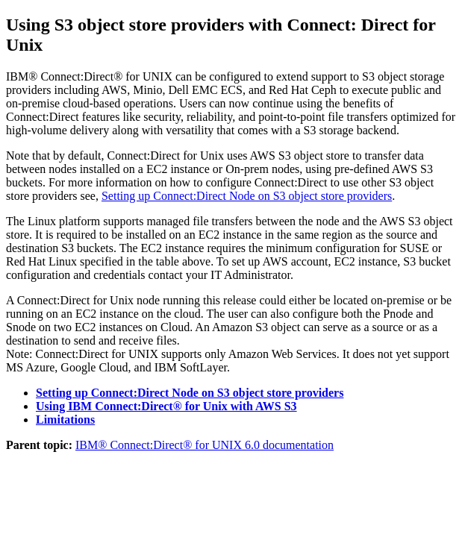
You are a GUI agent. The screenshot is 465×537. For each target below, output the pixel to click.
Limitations (65, 419)
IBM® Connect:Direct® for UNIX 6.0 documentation (204, 445)
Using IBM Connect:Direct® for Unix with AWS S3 (166, 406)
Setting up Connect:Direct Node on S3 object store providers (247, 195)
